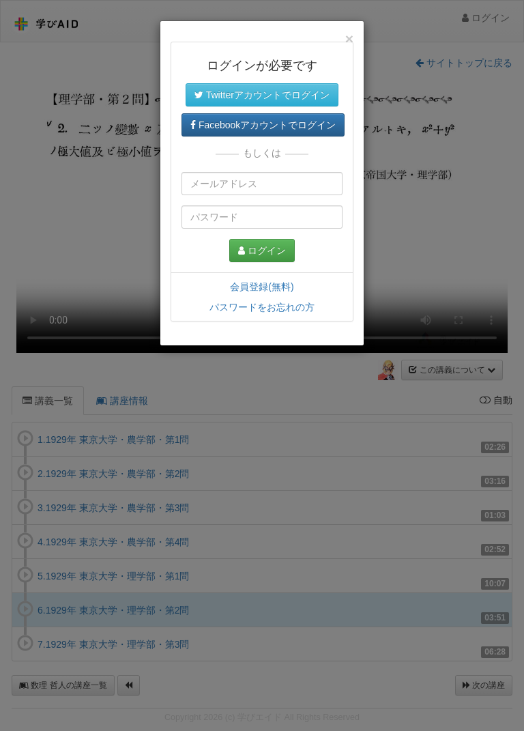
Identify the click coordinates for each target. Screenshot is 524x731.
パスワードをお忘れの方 (262, 307)
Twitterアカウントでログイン (262, 94)
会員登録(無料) (261, 286)
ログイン (262, 250)
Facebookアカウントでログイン (263, 124)
